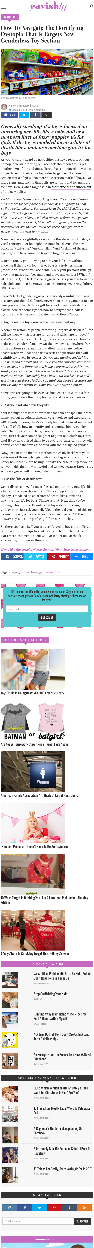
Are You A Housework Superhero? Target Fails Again (34, 744)
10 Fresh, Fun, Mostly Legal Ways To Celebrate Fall (62, 1110)
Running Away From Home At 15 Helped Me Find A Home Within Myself (60, 1016)
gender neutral (49, 572)
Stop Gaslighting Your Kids (50, 993)
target (14, 572)
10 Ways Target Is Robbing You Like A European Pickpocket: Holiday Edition (44, 900)
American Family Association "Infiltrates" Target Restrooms (39, 795)
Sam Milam (38, 999)
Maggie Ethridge (40, 1024)
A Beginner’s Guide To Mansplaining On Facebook (58, 1131)
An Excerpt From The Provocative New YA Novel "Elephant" (62, 1057)
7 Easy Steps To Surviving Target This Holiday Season (35, 953)
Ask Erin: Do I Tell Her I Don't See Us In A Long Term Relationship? (61, 1036)
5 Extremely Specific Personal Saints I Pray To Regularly (62, 1151)
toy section (29, 572)
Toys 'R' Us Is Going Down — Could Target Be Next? (33, 692)
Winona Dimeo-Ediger (19, 105)
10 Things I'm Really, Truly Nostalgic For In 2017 (63, 1168)
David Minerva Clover (42, 983)
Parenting (10, 17)
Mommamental (47, 1239)
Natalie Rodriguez (41, 1064)
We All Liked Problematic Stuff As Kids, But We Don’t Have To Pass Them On (62, 976)
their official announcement (71, 187)
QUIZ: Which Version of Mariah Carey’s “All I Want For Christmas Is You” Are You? (61, 1090)
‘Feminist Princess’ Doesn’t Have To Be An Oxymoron (35, 846)
